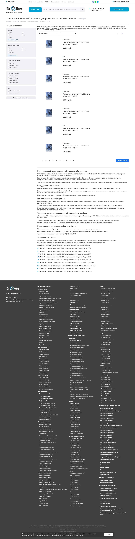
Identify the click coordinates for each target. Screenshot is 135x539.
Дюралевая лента (75, 440)
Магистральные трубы (45, 326)
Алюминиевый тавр (75, 371)
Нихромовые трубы (106, 342)
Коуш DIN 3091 (43, 501)
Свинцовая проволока (107, 361)
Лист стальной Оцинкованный (47, 405)
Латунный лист (74, 501)
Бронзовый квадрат (75, 424)
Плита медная (105, 326)
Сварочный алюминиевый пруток (79, 389)
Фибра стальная (43, 368)
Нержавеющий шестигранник (109, 449)
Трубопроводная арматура (108, 498)
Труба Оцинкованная (44, 310)
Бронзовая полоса (75, 410)
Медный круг (104, 316)
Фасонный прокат (43, 375)
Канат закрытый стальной (46, 494)
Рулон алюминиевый (75, 384)
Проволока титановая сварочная (109, 372)
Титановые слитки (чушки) (108, 388)
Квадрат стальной (44, 354)
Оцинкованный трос (75, 295)
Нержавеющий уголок (106, 445)
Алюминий (72, 338)
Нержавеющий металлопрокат (109, 406)
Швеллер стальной (44, 386)
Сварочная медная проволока (109, 328)
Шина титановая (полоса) (108, 402)
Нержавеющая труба (106, 430)
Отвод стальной (104, 501)
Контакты (71, 2)
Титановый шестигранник (108, 400)
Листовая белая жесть (45, 412)
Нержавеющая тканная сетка (109, 428)
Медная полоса (105, 302)
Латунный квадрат (75, 496)
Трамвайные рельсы (75, 328)
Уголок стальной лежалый (108, 493)
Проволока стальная (44, 422)
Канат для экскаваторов (45, 491)
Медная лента (105, 300)
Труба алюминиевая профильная (79, 394)
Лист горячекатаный (44, 393)
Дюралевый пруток (75, 457)
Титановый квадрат (106, 391)
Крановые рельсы (75, 316)
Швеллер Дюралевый (76, 466)
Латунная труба (74, 489)
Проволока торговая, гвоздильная (48, 459)
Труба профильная (44, 293)
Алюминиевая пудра (106, 480)
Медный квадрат (105, 314)
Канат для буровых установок (47, 482)
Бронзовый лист (74, 429)
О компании (32, 2)
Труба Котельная (43, 314)
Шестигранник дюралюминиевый (79, 468)
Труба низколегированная (46, 319)
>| (73, 160)
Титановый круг (105, 393)
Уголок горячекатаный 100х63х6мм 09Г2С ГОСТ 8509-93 (76, 43)
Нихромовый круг (105, 344)
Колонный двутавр (44, 380)
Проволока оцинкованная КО (46, 447)
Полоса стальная (43, 363)
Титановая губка (105, 375)
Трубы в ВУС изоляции (45, 344)
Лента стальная (43, 358)
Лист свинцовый (105, 356)
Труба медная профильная (108, 330)
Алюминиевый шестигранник (78, 377)
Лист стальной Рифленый (46, 398)
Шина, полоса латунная (76, 505)
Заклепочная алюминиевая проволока (80, 380)
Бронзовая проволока (76, 412)
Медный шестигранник (107, 323)
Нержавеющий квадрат (107, 432)
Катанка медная (105, 293)
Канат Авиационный (44, 475)
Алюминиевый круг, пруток (77, 361)
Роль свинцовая (105, 358)
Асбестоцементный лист (45, 419)
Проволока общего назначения (47, 445)
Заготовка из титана (106, 368)
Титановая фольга (106, 386)
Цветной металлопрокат (76, 336)
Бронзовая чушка (74, 419)
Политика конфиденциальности (67, 531)
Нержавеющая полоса (106, 420)
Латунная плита (74, 482)
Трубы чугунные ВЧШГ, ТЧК (108, 472)
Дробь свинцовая (105, 351)
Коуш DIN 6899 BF (43, 505)
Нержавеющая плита (106, 415)
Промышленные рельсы (76, 321)
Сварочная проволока (45, 468)
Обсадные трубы (43, 317)
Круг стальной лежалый (107, 490)
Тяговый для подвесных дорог (78, 304)
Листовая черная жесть (45, 410)
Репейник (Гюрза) (44, 466)
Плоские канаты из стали (77, 298)
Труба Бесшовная (43, 291)
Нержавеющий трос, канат (108, 442)
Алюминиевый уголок (76, 373)
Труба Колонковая (44, 335)
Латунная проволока (75, 485)
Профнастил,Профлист (45, 400)
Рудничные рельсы (75, 326)
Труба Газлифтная (43, 337)
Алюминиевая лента (75, 340)
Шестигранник (43, 372)
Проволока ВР (42, 433)
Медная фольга (105, 309)
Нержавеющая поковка (107, 418)
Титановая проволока (106, 382)
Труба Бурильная (43, 324)
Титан (102, 365)
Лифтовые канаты (75, 291)
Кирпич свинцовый (106, 354)
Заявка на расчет (119, 9)
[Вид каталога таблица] (127, 33)
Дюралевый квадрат (75, 450)
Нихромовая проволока (107, 340)
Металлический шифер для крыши (48, 414)
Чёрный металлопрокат (45, 286)
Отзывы (63, 2)
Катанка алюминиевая (76, 382)
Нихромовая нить (105, 337)
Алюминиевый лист (75, 364)
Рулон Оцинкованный (45, 417)
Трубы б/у (41, 342)
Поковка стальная (44, 361)
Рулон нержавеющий (106, 454)
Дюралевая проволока (76, 447)
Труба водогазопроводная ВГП (47, 300)
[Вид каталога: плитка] (118, 33)
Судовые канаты (74, 300)
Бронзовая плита (74, 408)
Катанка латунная (75, 475)
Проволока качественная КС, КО (47, 442)
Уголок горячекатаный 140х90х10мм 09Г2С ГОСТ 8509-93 (76, 130)
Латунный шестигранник (76, 503)
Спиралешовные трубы (45, 330)
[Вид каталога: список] (122, 33)
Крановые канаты (74, 286)
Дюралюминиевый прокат (76, 436)
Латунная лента (74, 480)
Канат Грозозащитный (45, 477)
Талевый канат (74, 302)
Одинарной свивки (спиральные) (79, 293)
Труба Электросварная (45, 296)
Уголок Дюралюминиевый (77, 464)
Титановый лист (105, 395)
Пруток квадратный (44, 365)
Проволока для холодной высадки (48, 438)
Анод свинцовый (105, 349)
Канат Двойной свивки (45, 480)
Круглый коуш (73, 288)
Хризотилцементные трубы (46, 307)
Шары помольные (44, 370)
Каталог (35, 9)
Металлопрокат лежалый (107, 485)
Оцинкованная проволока (46, 431)
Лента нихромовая (106, 335)
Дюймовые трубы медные (108, 291)
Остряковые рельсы (75, 319)
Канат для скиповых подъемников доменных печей (53, 489)
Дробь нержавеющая (106, 408)
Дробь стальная (43, 352)
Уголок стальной (43, 384)
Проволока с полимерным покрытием (49, 452)
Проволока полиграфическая (46, 449)
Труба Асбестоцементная (45, 305)
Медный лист (104, 319)
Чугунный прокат (105, 462)
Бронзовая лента (74, 405)
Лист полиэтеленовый (106, 482)
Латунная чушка (74, 494)
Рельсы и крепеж (74, 309)
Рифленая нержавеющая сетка (109, 452)
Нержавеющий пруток (106, 440)
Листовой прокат (43, 391)
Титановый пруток (106, 398)
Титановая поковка (106, 379)
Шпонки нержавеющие (107, 459)
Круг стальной (43, 356)
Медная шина (104, 312)
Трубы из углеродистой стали (47, 321)
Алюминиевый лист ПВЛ (76, 366)
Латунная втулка (74, 478)
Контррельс (73, 314)
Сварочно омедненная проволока (48, 470)
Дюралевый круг (74, 452)
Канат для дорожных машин (46, 487)
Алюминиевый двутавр (76, 357)
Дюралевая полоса (75, 445)
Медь (101, 286)
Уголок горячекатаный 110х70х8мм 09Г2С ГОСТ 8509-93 (76, 78)
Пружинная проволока (45, 463)
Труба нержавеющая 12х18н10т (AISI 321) (50, 298)
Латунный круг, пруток (76, 499)
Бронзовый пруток (75, 431)
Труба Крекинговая (44, 333)
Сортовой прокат (43, 347)
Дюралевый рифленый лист (77, 459)
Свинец (102, 347)
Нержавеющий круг (106, 435)
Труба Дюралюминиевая (76, 461)
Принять (108, 534)
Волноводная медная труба (108, 288)
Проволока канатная (44, 440)
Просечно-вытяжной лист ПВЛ (47, 403)
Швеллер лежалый (105, 495)
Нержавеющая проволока (107, 423)
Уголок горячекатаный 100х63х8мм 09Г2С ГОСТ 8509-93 (76, 60)
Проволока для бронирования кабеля (49, 435)
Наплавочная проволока (45, 428)
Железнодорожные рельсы (77, 312)
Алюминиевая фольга (76, 352)
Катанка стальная (44, 426)
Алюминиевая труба (75, 350)
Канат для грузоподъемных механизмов (50, 484)
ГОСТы (47, 2)
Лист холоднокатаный (45, 396)
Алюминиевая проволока (77, 347)
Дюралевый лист (74, 454)
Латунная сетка (74, 487)
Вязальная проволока (45, 424)
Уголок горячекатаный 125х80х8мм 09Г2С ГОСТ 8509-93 (76, 112)
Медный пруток (105, 321)
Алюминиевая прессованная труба (79, 345)
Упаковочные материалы (107, 506)
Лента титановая (105, 370)
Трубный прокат (43, 289)
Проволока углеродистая (45, 461)
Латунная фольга (74, 492)
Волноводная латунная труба (77, 473)
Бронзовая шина (74, 422)
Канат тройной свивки (45, 496)
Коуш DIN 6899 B (43, 503)
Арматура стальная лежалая (108, 488)
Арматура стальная (44, 349)
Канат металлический (44, 473)
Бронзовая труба (74, 415)
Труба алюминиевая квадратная (78, 391)
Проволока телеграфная (45, 456)
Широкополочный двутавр (46, 389)
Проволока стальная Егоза (46, 454)
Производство (55, 2)
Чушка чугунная (105, 474)
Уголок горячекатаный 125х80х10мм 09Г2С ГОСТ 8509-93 (76, 95)
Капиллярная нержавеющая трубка (110, 411)
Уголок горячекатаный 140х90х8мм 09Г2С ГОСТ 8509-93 (76, 147)
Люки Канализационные (107, 470)
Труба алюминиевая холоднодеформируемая (82, 396)
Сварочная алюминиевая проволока (79, 387)
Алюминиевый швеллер (76, 375)
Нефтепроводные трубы (45, 328)
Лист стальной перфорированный (48, 407)
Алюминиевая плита (75, 343)
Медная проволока (106, 305)
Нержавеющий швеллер (107, 447)
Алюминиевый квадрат (76, 359)
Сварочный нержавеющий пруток (110, 457)
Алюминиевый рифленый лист (78, 368)
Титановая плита (105, 377)
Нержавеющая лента (106, 413)
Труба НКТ (41, 312)
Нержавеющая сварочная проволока (111, 425)
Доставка (40, 2)
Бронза (71, 401)
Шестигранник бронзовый (77, 433)
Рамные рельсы (74, 323)
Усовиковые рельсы (75, 332)
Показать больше (122, 160)
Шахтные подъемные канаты (78, 307)
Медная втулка (105, 295)
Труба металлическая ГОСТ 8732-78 (48, 303)
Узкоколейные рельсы (76, 330)
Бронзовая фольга (75, 417)
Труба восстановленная (45, 340)
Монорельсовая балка (45, 382)
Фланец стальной (105, 503)
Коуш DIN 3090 (43, 498)
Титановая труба (105, 384)
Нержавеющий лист (106, 437)
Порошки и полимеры (106, 477)
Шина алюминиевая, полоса (77, 398)
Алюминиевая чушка (75, 354)
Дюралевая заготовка (76, 438)
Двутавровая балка (44, 377)
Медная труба (104, 307)
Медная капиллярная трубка (108, 298)
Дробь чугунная (104, 465)
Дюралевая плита (75, 443)
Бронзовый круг (74, 426)
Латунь (71, 471)
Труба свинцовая (105, 363)
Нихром (102, 333)
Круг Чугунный (104, 467)
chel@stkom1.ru (96, 10)
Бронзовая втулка (74, 403)
